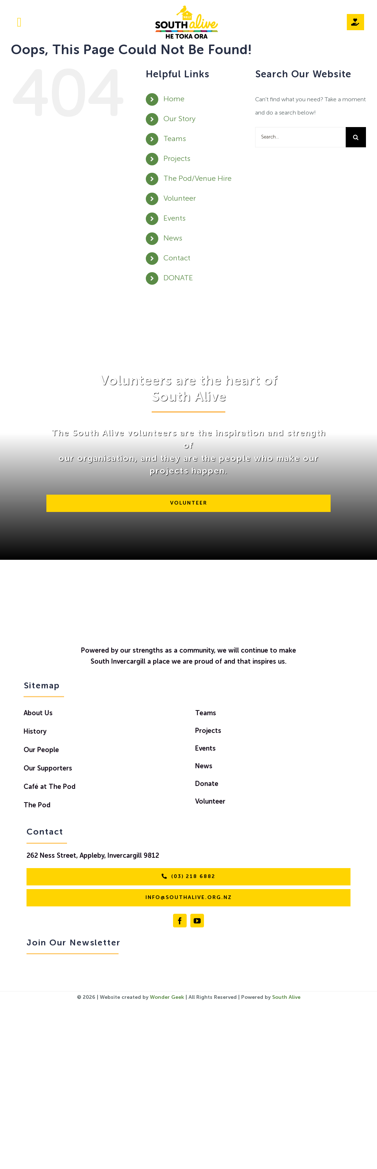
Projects (176, 159)
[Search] (356, 137)
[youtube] (197, 920)
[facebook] (180, 920)
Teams (174, 139)
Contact (176, 258)
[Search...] (300, 137)
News (172, 238)
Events (174, 218)
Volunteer (179, 199)
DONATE (178, 278)
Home (173, 99)
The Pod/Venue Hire (197, 179)
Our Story (179, 119)
